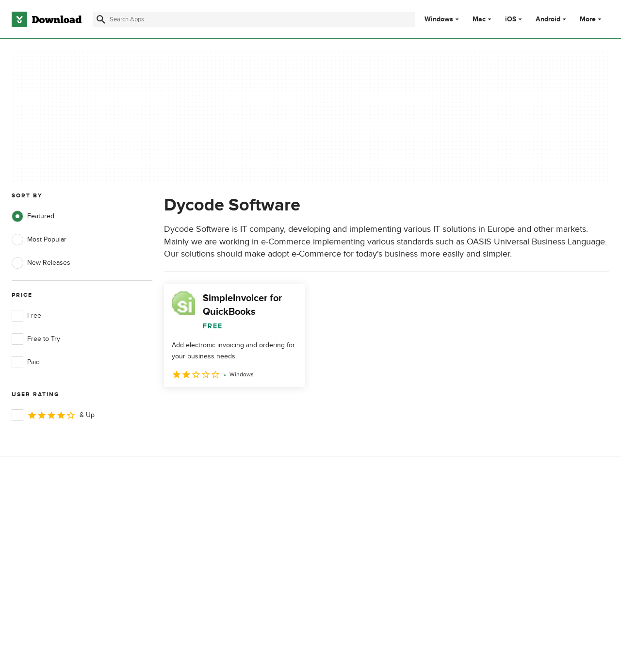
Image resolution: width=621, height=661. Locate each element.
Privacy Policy (363, 508)
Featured (33, 216)
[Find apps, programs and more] (254, 19)
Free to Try (36, 339)
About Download (202, 508)
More (592, 19)
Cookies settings (368, 585)
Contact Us (193, 541)
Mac (479, 19)
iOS (510, 19)
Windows (439, 19)
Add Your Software (205, 524)
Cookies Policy (365, 541)
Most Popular (39, 239)
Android (548, 19)
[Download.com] (47, 19)
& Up (53, 415)
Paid (26, 362)
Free (26, 316)
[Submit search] (101, 19)
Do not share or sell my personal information (378, 562)
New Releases (41, 263)
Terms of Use (363, 524)
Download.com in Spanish (215, 558)
